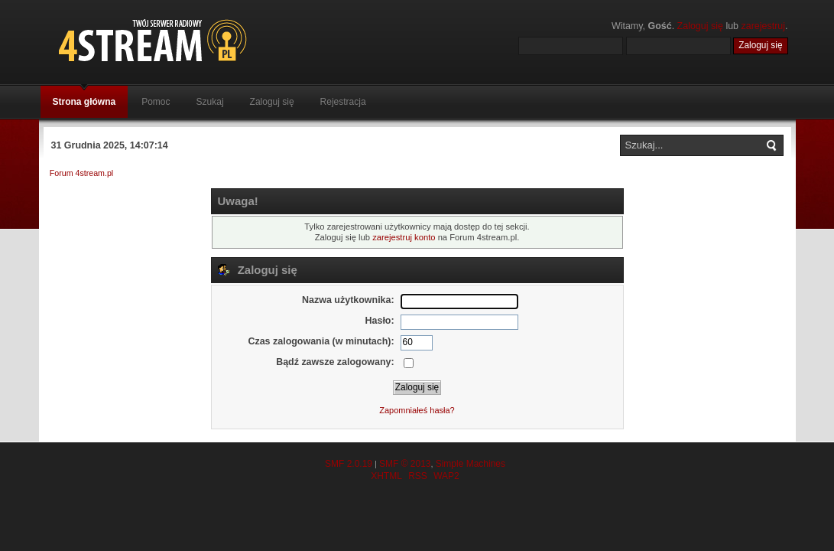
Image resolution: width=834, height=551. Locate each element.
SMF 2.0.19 (348, 463)
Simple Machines (470, 463)
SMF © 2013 (405, 463)
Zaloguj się (700, 26)
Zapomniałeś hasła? (416, 410)
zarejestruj (764, 26)
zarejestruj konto (403, 237)
